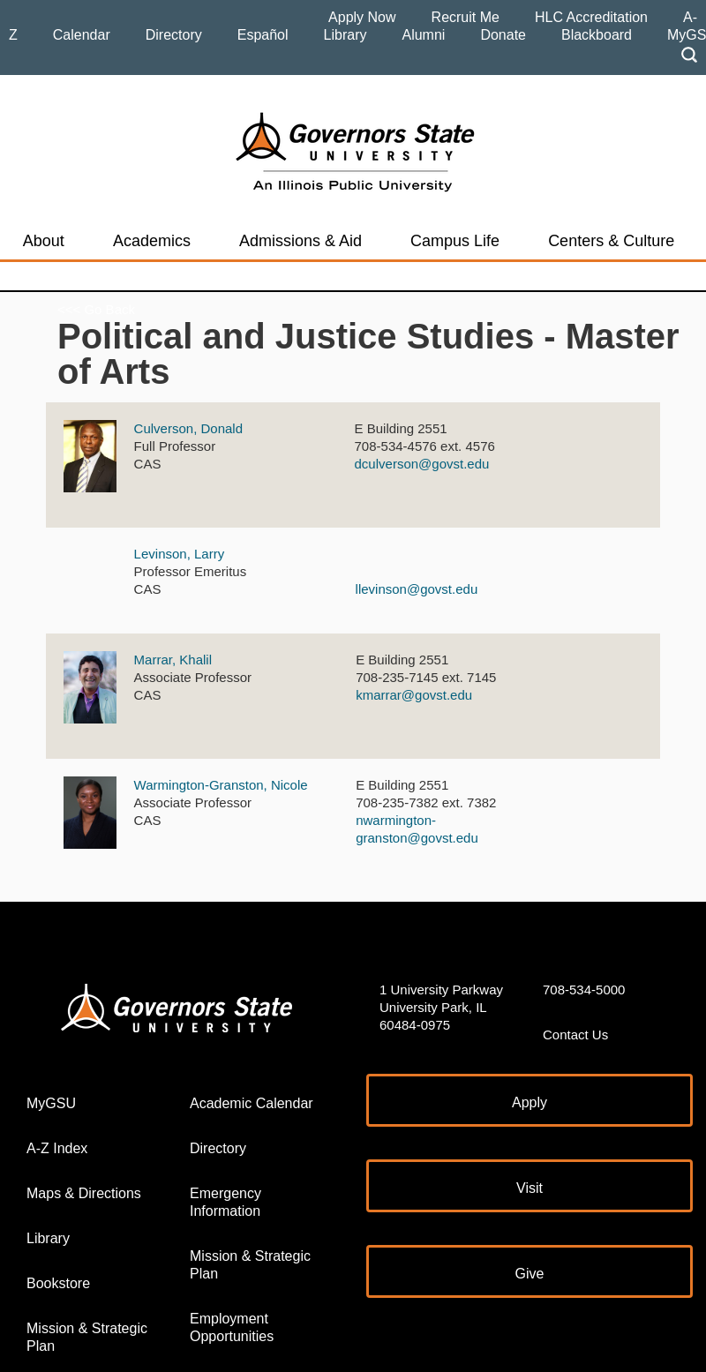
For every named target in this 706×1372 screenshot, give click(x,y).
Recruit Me (465, 17)
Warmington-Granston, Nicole (221, 784)
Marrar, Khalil (173, 659)
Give (530, 1273)
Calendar (81, 34)
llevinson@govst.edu (417, 588)
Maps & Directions (83, 1193)
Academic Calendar (251, 1103)
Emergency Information (225, 1202)
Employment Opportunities (232, 1327)
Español (263, 34)
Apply (529, 1102)
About (43, 241)
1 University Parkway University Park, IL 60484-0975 (441, 1007)
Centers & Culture (611, 241)
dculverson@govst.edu (422, 463)
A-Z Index (56, 1148)
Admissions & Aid (300, 241)
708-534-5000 (584, 989)
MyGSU (51, 1103)
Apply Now (361, 17)
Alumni (423, 34)
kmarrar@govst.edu (414, 694)
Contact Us (575, 1034)
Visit (529, 1188)
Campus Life (454, 241)
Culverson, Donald (188, 428)
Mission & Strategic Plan (86, 1337)
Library (345, 34)
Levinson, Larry (179, 553)
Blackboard (596, 34)
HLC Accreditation (591, 17)
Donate (503, 34)
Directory (174, 34)
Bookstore (58, 1283)
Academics (152, 241)
